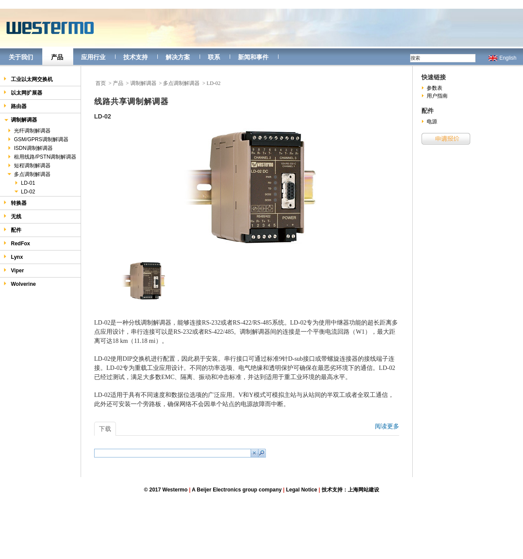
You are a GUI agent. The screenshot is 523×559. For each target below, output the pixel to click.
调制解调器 (20, 120)
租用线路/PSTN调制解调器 (41, 157)
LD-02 (24, 192)
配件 (12, 230)
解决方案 (178, 57)
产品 (57, 57)
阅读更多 (387, 426)
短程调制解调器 (29, 166)
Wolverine (19, 284)
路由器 (15, 106)
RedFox (16, 243)
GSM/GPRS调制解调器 (37, 139)
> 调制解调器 (141, 83)
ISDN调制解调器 (30, 148)
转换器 (15, 203)
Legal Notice (301, 490)
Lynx (13, 257)
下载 (105, 428)
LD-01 (24, 183)
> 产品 (116, 83)
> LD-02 (211, 83)
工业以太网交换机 (28, 79)
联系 (214, 57)
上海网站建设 (363, 490)
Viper (13, 270)
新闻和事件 (253, 57)
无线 (12, 216)
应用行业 (93, 57)
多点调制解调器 (29, 174)
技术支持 (135, 57)
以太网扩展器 (22, 92)
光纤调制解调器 (29, 131)
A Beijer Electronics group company (237, 490)
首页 (100, 83)
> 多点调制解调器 (179, 83)
